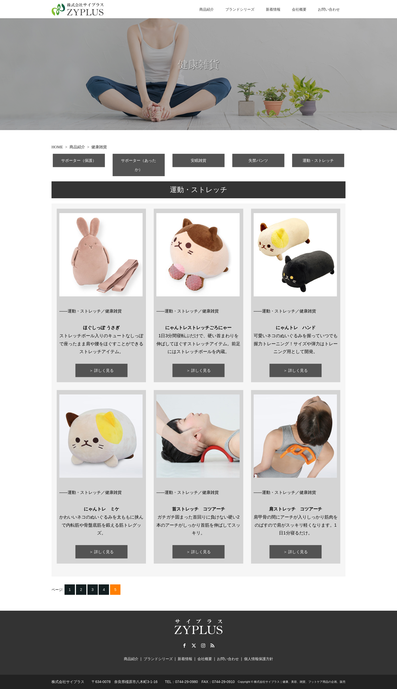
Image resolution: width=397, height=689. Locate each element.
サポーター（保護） (79, 160)
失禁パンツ (258, 160)
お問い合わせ (329, 9)
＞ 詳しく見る (101, 370)
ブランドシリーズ (239, 9)
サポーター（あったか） (138, 165)
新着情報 (273, 9)
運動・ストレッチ (318, 160)
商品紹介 (206, 9)
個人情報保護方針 (258, 658)
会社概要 (299, 9)
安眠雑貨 (198, 160)
